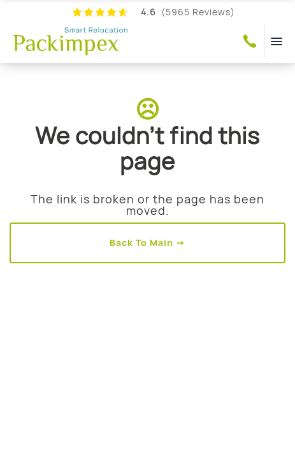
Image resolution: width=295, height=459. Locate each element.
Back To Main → (147, 243)
